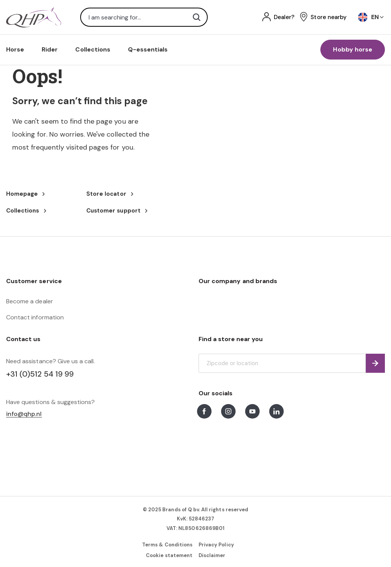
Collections (92, 49)
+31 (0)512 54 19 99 (40, 374)
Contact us (23, 339)
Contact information (35, 317)
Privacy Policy (216, 544)
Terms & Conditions (167, 544)
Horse (15, 49)
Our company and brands (238, 281)
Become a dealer (29, 301)
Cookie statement (169, 555)
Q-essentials (148, 49)
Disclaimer (212, 555)
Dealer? (284, 17)
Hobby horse (352, 49)
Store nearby (328, 17)
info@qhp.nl (24, 414)
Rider (50, 49)
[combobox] (144, 17)
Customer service (34, 281)
